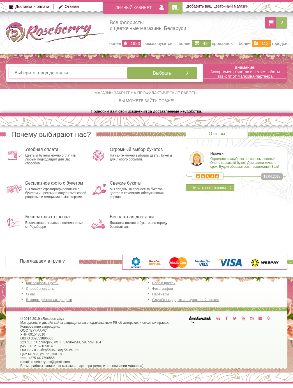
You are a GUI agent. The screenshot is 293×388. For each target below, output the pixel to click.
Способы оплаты (40, 288)
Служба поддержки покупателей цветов (185, 300)
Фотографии (162, 288)
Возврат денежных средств (49, 300)
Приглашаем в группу (42, 261)
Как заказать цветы (42, 283)
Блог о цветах (164, 283)
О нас (31, 294)
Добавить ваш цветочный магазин (217, 6)
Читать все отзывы (209, 187)
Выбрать (162, 73)
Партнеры (160, 294)
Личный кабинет (133, 7)
